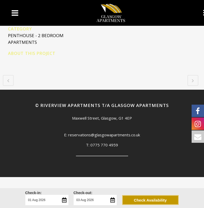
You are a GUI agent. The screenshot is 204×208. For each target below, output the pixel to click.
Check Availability (150, 200)
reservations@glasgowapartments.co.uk (104, 134)
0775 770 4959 (104, 144)
